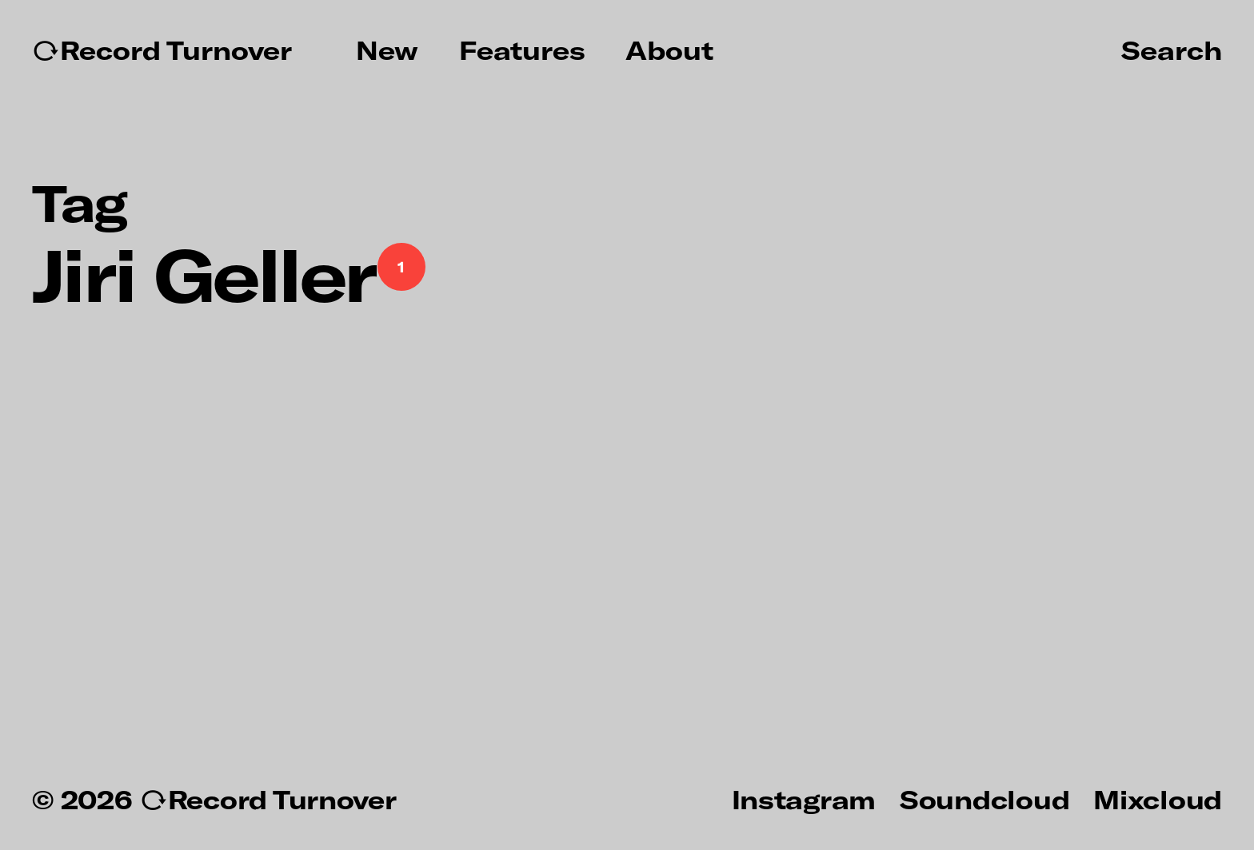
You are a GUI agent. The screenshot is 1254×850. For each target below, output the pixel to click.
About (669, 50)
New (387, 50)
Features (522, 50)
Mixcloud (1157, 799)
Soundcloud (984, 799)
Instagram (804, 799)
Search (1171, 49)
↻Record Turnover (162, 50)
